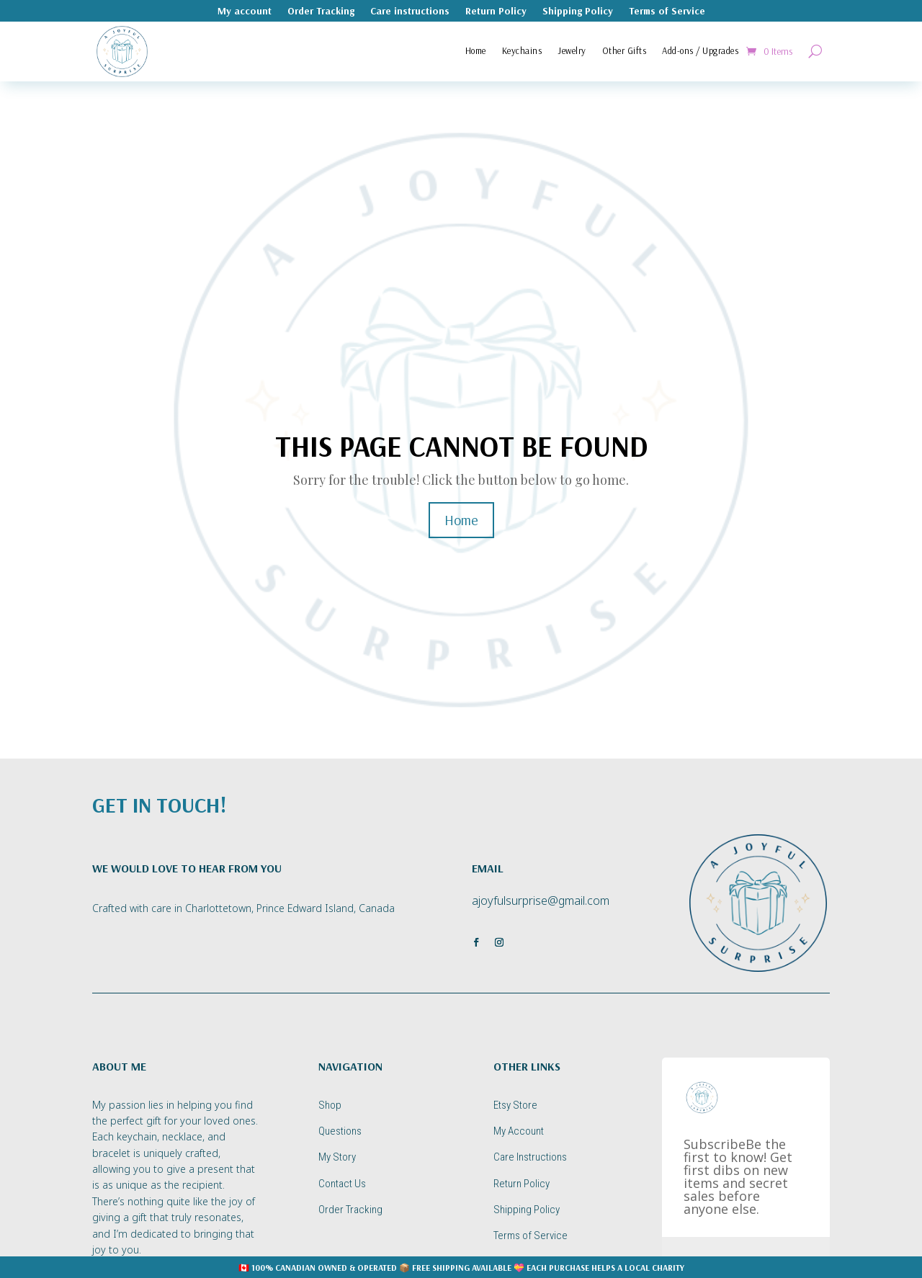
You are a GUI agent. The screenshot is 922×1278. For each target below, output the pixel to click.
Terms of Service (667, 11)
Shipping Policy (577, 11)
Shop (329, 1105)
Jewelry (572, 50)
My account (245, 11)
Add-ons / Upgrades (700, 50)
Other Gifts (624, 50)
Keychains (522, 50)
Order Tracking (320, 11)
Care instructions (409, 11)
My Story (337, 1156)
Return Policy (496, 11)
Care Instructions (530, 1156)
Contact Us (342, 1183)
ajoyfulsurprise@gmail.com (540, 900)
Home (475, 50)
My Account (518, 1131)
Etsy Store (515, 1105)
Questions (340, 1131)
